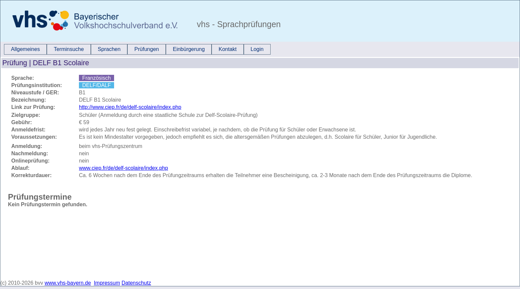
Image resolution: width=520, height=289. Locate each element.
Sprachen (109, 49)
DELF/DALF (96, 85)
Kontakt (227, 49)
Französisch (96, 78)
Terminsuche (69, 49)
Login (257, 49)
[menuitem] (25, 49)
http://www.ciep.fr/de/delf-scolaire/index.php (130, 107)
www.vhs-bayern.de (67, 283)
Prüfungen (146, 49)
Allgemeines (25, 49)
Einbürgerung (189, 49)
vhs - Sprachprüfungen (238, 24)
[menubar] (137, 49)
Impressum (107, 283)
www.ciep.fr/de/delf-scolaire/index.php (123, 168)
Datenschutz (136, 283)
